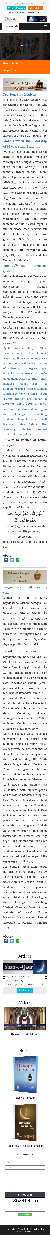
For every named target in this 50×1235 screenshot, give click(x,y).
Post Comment (25, 1214)
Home (5, 63)
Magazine (11, 26)
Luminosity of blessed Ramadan (25, 1145)
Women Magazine (16, 7)
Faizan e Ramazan (25, 1097)
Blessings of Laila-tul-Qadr (25, 1033)
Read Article (25, 990)
